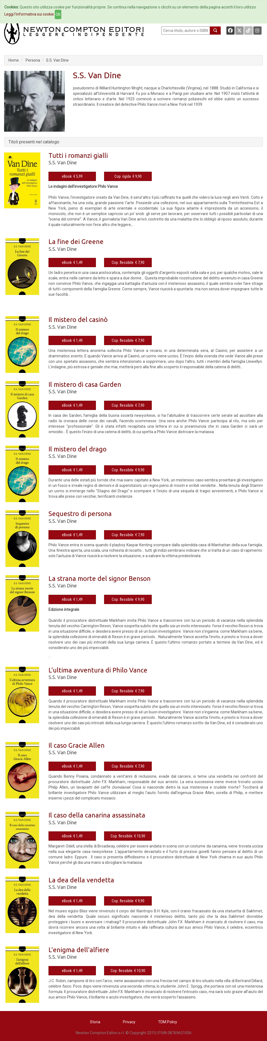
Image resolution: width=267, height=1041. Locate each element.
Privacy (129, 1022)
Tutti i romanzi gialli (78, 155)
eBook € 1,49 (72, 262)
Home (13, 60)
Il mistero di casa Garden (84, 384)
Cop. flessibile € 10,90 (128, 836)
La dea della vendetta (81, 880)
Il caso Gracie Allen (76, 745)
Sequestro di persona (80, 513)
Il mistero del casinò (78, 319)
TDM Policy (167, 1022)
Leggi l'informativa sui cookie (29, 14)
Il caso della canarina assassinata (96, 815)
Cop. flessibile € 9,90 (128, 470)
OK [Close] (58, 14)
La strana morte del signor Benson (99, 578)
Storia (95, 1022)
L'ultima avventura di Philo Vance (97, 670)
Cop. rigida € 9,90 (128, 176)
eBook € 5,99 (72, 176)
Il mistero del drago (77, 449)
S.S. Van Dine (57, 60)
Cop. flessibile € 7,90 (128, 262)
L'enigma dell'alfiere (78, 950)
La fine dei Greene (76, 241)
